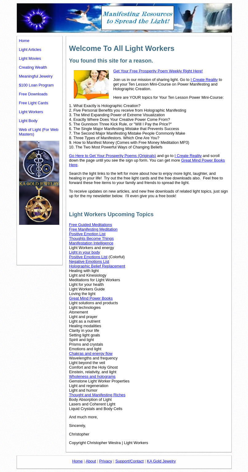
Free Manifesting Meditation (93, 229)
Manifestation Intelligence (91, 243)
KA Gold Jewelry (161, 461)
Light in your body (84, 252)
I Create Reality (204, 79)
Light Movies (30, 58)
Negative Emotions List (89, 261)
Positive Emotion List (87, 234)
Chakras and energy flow (91, 353)
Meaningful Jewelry (36, 76)
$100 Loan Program (36, 85)
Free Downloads (33, 94)
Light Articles (30, 49)
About (91, 461)
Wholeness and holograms (92, 376)
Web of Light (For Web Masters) (38, 131)
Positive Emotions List (88, 257)
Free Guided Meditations (90, 224)
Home (24, 40)
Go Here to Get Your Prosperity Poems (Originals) (112, 155)
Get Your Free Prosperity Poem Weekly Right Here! (158, 71)
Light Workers (31, 111)
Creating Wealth (33, 67)
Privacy (105, 461)
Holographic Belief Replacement (97, 266)
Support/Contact (129, 461)
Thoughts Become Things (91, 238)
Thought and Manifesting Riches (97, 395)
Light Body (28, 120)
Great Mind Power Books (91, 298)
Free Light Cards (33, 103)
